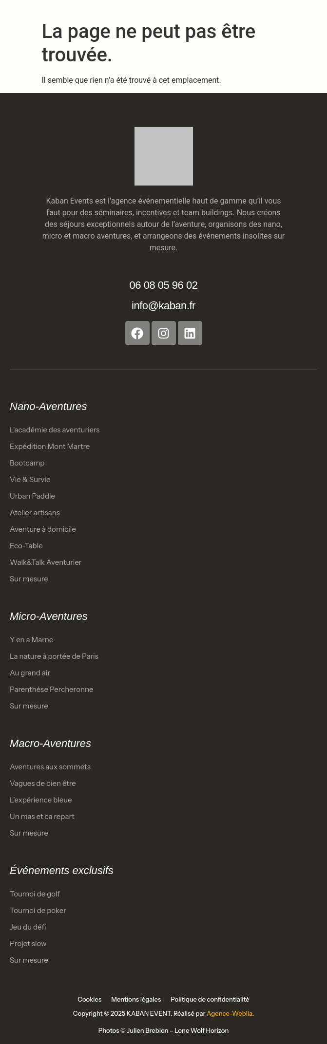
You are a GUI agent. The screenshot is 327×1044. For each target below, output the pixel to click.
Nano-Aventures (48, 406)
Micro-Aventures (49, 616)
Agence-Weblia (229, 1013)
